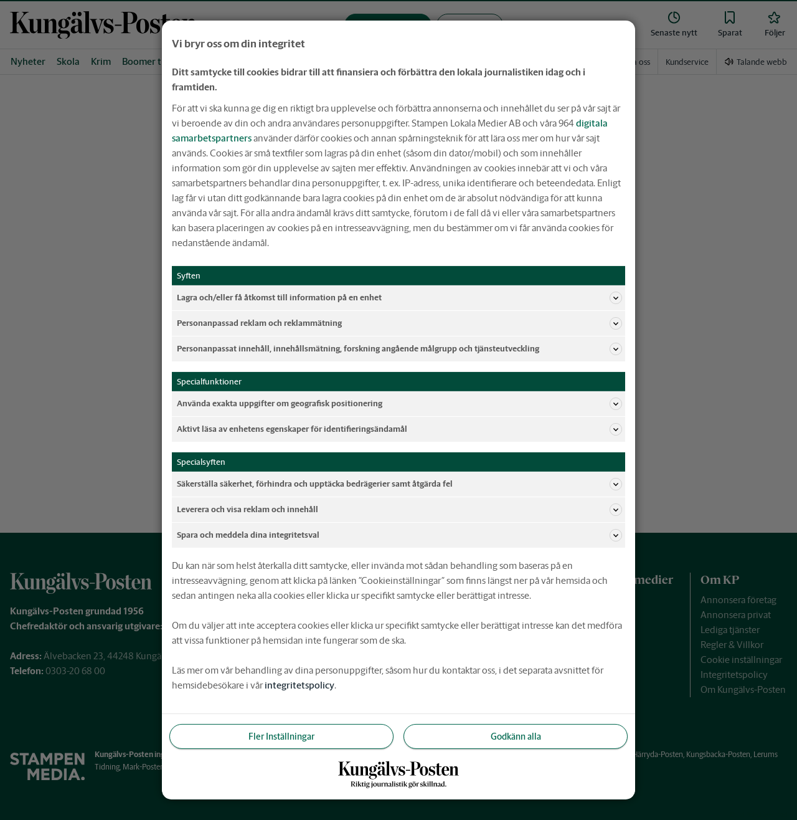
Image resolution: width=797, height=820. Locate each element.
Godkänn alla (516, 735)
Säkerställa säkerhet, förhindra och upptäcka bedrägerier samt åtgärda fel (399, 484)
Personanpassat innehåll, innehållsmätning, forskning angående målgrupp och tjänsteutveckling (399, 349)
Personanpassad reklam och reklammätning (399, 323)
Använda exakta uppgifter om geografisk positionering (399, 404)
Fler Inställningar (281, 735)
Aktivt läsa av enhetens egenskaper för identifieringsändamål (399, 429)
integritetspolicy (299, 685)
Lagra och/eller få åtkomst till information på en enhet (399, 298)
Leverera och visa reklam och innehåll (399, 509)
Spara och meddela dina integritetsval (399, 535)
